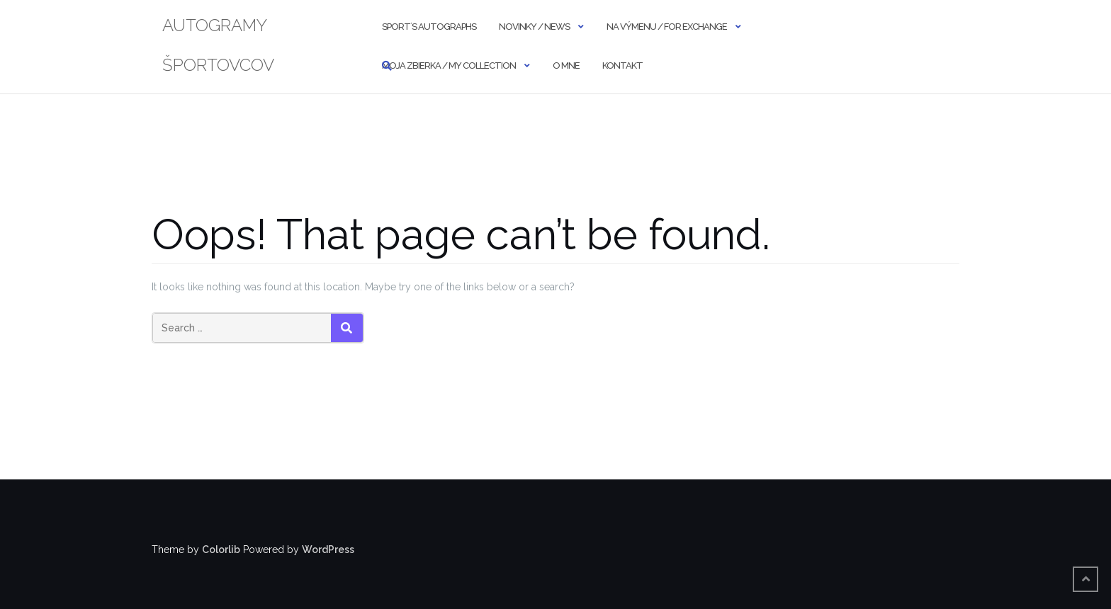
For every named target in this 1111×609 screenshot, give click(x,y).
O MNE (566, 65)
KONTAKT (622, 65)
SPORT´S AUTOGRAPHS (429, 26)
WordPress (328, 549)
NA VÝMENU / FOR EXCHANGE (667, 26)
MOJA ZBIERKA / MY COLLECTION (449, 65)
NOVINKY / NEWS (534, 26)
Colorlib (221, 549)
